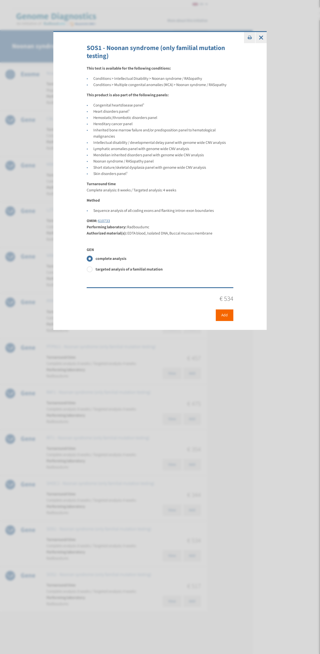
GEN (90, 250)
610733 (104, 221)
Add (224, 315)
